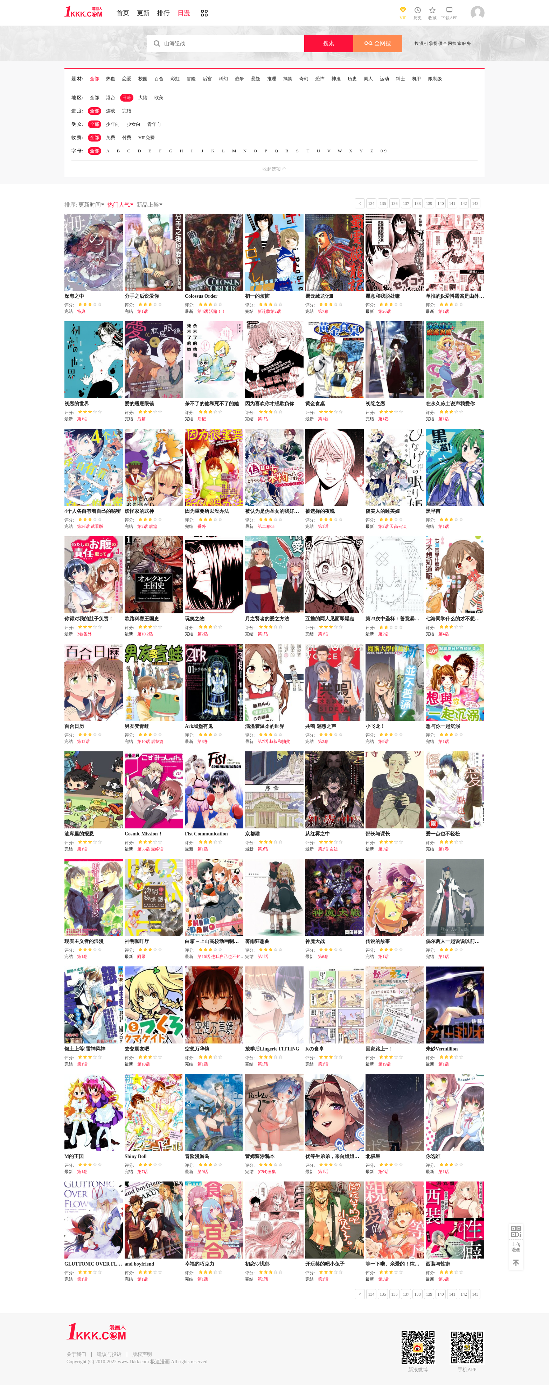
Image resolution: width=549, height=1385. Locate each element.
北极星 (373, 1156)
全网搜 (377, 43)
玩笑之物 (194, 618)
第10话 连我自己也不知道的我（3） (230, 956)
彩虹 (175, 78)
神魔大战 (315, 941)
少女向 (133, 124)
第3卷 (202, 741)
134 (371, 203)
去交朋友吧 (137, 1049)
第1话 (142, 311)
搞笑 (287, 78)
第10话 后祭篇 (150, 741)
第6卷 (323, 956)
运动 (384, 78)
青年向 (154, 124)
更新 (143, 12)
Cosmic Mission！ (144, 833)
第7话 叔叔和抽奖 (274, 741)
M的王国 (74, 1156)
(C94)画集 (267, 1171)
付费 (126, 137)
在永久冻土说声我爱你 (450, 403)
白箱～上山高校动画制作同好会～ (221, 941)
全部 (94, 78)
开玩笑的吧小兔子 (325, 1264)
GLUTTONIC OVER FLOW (95, 1264)
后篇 (141, 418)
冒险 (191, 78)
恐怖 (320, 78)
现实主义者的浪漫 (84, 941)
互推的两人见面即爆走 (329, 618)
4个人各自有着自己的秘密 (92, 511)
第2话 (202, 634)
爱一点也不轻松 (443, 833)
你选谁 (433, 1156)
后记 (201, 418)
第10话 (143, 1064)
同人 (368, 78)
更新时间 (91, 205)
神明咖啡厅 (137, 941)
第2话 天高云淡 (392, 526)
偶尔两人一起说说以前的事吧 (457, 941)
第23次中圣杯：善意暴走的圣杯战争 (405, 618)
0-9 (384, 150)
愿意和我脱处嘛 (383, 296)
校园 (142, 78)
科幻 (223, 78)
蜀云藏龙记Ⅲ (319, 296)
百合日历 (74, 726)
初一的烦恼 (257, 296)
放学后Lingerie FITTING (272, 1049)
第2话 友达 (328, 849)
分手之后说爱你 (142, 296)
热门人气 (120, 205)
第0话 (383, 1171)
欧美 (159, 97)
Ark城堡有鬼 (199, 726)
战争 (239, 78)
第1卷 (323, 418)
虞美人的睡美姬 (383, 511)
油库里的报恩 (79, 833)
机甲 (416, 78)
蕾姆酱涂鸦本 (259, 1156)
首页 (123, 12)
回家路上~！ (379, 1049)
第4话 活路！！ (211, 311)
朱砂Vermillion (442, 1049)
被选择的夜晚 (320, 511)
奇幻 (303, 78)
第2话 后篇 (147, 526)
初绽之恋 (375, 403)
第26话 (384, 311)
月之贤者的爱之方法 (267, 618)
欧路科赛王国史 (142, 618)
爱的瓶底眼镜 (139, 403)
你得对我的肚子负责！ (88, 618)
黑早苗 (433, 511)
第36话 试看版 (90, 526)
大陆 (142, 97)
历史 (352, 78)
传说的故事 (378, 941)
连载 (110, 110)
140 (441, 203)
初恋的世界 (76, 403)
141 (452, 203)
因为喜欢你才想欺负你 (269, 403)
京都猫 (252, 833)
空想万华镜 (197, 1049)
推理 (271, 78)
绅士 (400, 78)
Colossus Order (201, 296)
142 (464, 203)
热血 (110, 78)
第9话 (383, 741)
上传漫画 (516, 1247)
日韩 (126, 97)
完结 (126, 110)
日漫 (184, 12)
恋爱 (126, 78)
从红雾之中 (317, 833)
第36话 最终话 (150, 849)
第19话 (384, 1064)
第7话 (142, 1171)
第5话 (383, 849)
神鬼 (336, 78)
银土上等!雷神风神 (84, 1049)
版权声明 (142, 1354)
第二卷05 (266, 526)
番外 (201, 526)
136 (394, 203)
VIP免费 (146, 137)
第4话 (443, 634)
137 (406, 203)
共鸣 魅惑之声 (320, 726)
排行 (163, 12)
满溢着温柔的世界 (264, 726)
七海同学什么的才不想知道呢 (457, 618)
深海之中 (74, 296)
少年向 (113, 124)
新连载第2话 (269, 311)
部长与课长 (378, 833)
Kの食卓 (314, 1049)
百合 (159, 78)
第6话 (443, 1279)
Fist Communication (206, 833)
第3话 (263, 849)
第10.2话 (145, 634)
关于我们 (76, 1354)
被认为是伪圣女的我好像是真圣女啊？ (286, 511)
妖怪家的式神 (139, 511)
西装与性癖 (438, 1264)
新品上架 (150, 205)
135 (383, 203)
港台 (110, 97)
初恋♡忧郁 (257, 1264)
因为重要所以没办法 (207, 511)
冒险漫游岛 (197, 1156)
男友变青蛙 (137, 726)
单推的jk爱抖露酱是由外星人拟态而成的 (469, 296)
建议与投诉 (109, 1354)
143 (475, 203)
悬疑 (255, 78)
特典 (81, 311)
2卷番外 (84, 634)
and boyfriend (139, 1264)
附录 (141, 956)
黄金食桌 (315, 403)
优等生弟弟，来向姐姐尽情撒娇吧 (342, 1156)
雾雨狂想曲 (257, 941)
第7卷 (323, 311)
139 (429, 203)
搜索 (328, 43)
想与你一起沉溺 (443, 726)
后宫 (207, 78)
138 (418, 203)
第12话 (83, 741)
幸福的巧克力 (199, 1264)
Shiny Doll (136, 1156)
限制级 (435, 78)
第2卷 (323, 741)
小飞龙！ (375, 726)
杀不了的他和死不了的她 (212, 403)
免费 (110, 137)
